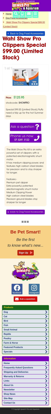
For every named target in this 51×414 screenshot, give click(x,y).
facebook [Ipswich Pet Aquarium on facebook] (17, 289)
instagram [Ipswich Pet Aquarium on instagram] (34, 289)
